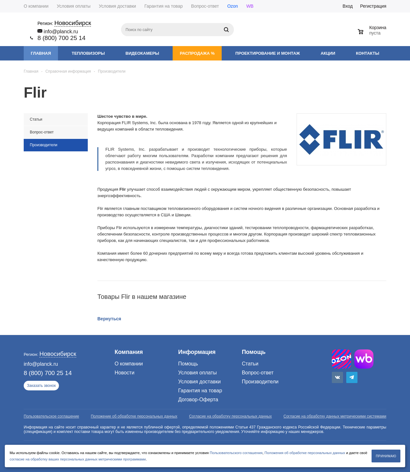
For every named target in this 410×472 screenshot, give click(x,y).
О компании (129, 363)
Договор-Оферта (198, 399)
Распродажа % (197, 53)
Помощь (254, 352)
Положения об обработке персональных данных (305, 453)
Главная (41, 53)
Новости (125, 372)
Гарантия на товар (200, 390)
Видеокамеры (142, 53)
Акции (328, 53)
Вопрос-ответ (258, 372)
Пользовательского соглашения (236, 453)
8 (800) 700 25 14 (61, 38)
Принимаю (386, 456)
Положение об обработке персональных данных (134, 416)
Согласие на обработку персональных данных (230, 416)
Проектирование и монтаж (267, 53)
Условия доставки (199, 381)
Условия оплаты (197, 372)
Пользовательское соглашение (51, 416)
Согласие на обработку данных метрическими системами (334, 416)
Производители (260, 381)
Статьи (250, 363)
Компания (129, 352)
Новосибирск (72, 23)
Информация (197, 352)
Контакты (367, 53)
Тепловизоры (88, 53)
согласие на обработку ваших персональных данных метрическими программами (78, 459)
